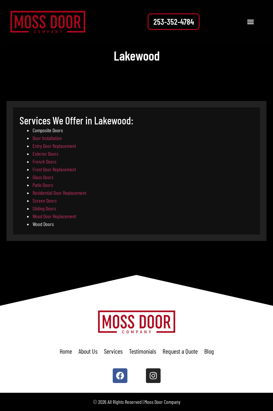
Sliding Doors (44, 208)
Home (66, 351)
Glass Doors (43, 177)
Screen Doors (45, 200)
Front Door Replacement (54, 169)
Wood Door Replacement (54, 216)
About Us (88, 351)
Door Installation (47, 138)
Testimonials (142, 351)
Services (113, 351)
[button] (250, 21)
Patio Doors (43, 185)
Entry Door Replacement (54, 146)
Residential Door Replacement (59, 193)
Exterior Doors (45, 153)
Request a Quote (180, 351)
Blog (209, 351)
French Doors (44, 161)
